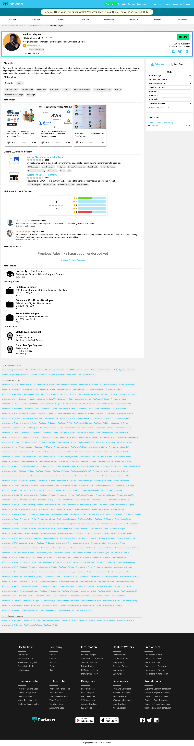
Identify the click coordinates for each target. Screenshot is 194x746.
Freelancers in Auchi (121, 481)
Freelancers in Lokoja (10, 485)
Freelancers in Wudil (82, 509)
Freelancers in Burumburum (108, 591)
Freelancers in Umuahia (104, 404)
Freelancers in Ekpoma (29, 485)
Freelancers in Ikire (9, 413)
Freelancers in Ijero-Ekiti (103, 418)
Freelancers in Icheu (26, 553)
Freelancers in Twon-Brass (91, 601)
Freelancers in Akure (65, 399)
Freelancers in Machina (28, 591)
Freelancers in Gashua (11, 433)
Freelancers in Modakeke (31, 433)
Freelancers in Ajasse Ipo (34, 577)
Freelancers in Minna (29, 404)
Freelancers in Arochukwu (12, 606)
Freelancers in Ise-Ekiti (11, 418)
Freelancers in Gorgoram (68, 581)
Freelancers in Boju (122, 572)
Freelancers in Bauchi (101, 399)
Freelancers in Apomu (119, 471)
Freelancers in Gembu (10, 524)
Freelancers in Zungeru (125, 505)
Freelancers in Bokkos (48, 581)
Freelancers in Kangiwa (70, 591)
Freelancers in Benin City (88, 385)
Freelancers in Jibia (10, 557)
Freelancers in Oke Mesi (48, 461)
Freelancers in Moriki (28, 500)
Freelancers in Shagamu (46, 413)
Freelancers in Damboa (132, 514)
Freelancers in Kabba (69, 485)
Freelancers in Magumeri (66, 524)
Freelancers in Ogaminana (67, 457)
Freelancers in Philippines (12, 625)
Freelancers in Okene (109, 394)
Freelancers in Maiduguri (12, 389)
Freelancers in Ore (64, 562)
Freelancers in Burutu (68, 538)
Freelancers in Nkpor (46, 442)
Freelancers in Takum (88, 505)
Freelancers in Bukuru (116, 543)
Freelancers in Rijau (10, 538)
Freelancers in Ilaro (86, 485)
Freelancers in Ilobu (67, 433)
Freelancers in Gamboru (46, 457)
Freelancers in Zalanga (48, 586)
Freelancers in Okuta (99, 500)
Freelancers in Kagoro (29, 466)
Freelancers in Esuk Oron (12, 438)
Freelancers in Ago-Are (46, 562)
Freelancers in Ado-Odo (30, 548)
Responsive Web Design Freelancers (62, 375)
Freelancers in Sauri (10, 567)
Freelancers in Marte (81, 543)
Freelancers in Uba (26, 596)
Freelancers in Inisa (122, 418)
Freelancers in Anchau (11, 548)
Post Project (111, 4)
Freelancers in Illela (48, 534)
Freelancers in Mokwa (46, 519)
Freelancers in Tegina (47, 509)
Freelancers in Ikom (88, 461)
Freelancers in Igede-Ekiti (45, 452)
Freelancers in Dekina (111, 601)
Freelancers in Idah (9, 481)
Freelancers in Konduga (28, 567)
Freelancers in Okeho (47, 572)
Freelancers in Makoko (11, 457)
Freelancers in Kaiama (59, 514)
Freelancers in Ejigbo (101, 423)
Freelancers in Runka (53, 577)
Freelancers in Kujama (29, 572)
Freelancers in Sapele (28, 423)
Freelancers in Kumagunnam (30, 538)
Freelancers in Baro (82, 500)
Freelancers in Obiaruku (84, 586)
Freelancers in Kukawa (106, 538)
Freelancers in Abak (10, 581)
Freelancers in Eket (52, 505)
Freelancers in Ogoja (114, 490)
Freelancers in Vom (66, 586)
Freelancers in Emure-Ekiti (119, 447)
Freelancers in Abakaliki (66, 428)
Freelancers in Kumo (47, 495)
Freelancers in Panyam (50, 606)
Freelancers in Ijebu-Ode (67, 413)
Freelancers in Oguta (114, 514)
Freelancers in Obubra (86, 572)
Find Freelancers (155, 4)
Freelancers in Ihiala (87, 457)
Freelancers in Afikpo (101, 471)
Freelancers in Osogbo (47, 423)
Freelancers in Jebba (10, 519)
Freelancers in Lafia (124, 428)
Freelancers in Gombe (48, 409)
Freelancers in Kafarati (80, 596)
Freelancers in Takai (32, 606)
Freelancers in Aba (47, 389)
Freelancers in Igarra (43, 553)
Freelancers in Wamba (64, 500)
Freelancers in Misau (10, 562)
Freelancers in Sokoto (31, 394)
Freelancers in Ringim (100, 553)
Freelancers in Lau (70, 577)
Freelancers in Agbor (47, 481)
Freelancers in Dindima (48, 567)
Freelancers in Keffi (121, 452)
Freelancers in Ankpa (61, 553)
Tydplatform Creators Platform (42, 175)
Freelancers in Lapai (50, 538)
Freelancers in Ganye (49, 548)
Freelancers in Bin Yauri (99, 596)
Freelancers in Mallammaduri (67, 601)
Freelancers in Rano (28, 529)
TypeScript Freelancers (86, 375)
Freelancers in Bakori (110, 577)
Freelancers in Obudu (28, 524)
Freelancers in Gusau (102, 409)
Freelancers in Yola (9, 447)
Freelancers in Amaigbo (105, 428)
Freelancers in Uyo (9, 399)
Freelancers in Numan (10, 466)
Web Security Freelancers (55, 370)
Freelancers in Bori (88, 591)
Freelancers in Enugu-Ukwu (120, 476)
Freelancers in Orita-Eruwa (29, 476)
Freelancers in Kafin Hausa (89, 577)
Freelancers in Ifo (27, 452)
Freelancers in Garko (28, 519)
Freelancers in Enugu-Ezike (111, 524)
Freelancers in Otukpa (96, 514)
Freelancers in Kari (130, 524)
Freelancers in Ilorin (80, 389)
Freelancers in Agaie (10, 591)
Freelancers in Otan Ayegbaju (92, 490)
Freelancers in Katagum (92, 606)
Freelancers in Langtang (103, 567)
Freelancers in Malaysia (106, 620)
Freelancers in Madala (104, 586)
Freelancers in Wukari (79, 447)
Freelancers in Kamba (70, 505)
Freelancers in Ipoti (104, 457)
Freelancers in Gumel (10, 490)
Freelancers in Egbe (117, 529)
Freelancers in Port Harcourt (66, 385)
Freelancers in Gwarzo (87, 538)
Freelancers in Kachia (125, 495)
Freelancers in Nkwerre (102, 481)
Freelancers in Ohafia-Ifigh (80, 471)
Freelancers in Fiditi (10, 476)
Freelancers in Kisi (64, 423)
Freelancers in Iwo (31, 409)
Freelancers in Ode (46, 466)
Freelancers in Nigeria (125, 620)
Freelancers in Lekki (83, 399)
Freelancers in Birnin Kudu (119, 500)
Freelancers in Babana (99, 529)
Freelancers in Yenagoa (28, 509)
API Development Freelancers (123, 370)
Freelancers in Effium (65, 452)
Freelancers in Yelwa (84, 567)
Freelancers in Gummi (71, 490)
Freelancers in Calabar (128, 394)
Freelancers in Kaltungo (124, 581)
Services (131, 4)
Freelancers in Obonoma (28, 481)
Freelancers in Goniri (128, 591)
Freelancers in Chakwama (105, 413)
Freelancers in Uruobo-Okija (84, 562)
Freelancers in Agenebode (12, 577)
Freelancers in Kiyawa (46, 529)
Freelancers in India (70, 620)
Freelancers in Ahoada (105, 572)
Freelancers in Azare (29, 442)
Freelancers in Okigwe (104, 433)
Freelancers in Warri (68, 394)
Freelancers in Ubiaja (77, 514)
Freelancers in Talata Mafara (50, 490)
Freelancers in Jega (43, 471)
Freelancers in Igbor (81, 529)
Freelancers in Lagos (10, 385)
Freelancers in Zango (87, 581)
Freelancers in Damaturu (105, 485)
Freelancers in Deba (64, 529)
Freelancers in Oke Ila (65, 495)
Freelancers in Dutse (65, 534)
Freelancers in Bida (67, 418)
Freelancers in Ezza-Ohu (66, 481)
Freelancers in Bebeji (129, 601)
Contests (122, 4)
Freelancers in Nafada (100, 509)
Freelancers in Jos (63, 389)
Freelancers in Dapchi (101, 557)
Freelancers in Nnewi (125, 413)
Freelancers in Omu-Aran (81, 553)
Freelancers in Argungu (125, 485)
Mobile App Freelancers (34, 370)
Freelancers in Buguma (29, 428)
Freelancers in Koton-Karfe (71, 606)
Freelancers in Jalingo (85, 433)
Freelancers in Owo (86, 404)
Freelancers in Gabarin (84, 610)
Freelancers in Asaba (60, 471)
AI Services (185, 4)
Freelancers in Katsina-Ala (12, 495)
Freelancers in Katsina (27, 399)
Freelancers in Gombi (47, 524)
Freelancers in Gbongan (82, 423)
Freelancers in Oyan (26, 471)
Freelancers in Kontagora (106, 442)
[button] (12, 20)
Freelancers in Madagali (66, 572)
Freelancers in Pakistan (32, 625)
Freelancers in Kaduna (108, 385)
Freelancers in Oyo (97, 389)
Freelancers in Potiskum (102, 452)
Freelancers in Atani (85, 409)
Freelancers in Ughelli (10, 461)
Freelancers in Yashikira (120, 553)
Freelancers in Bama (50, 433)
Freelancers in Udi (9, 553)
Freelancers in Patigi (46, 500)
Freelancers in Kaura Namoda (96, 476)
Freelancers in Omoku (61, 596)
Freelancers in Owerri (27, 413)
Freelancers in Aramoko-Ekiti (88, 466)
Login (175, 4)
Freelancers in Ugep (86, 413)
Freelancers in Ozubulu (131, 466)
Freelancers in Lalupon (122, 457)
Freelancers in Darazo (10, 529)
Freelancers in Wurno (10, 572)
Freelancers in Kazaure (123, 567)
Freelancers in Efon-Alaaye (50, 404)
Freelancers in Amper (10, 586)
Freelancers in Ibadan (45, 385)
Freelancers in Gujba (31, 601)
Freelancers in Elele (85, 519)
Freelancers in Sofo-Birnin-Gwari (14, 514)
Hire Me (183, 37)
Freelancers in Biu (25, 447)
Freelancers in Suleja (10, 423)
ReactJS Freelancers (74, 370)
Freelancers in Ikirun (48, 428)
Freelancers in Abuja (126, 385)
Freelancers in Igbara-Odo (111, 466)
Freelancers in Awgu (65, 509)
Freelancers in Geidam (29, 490)
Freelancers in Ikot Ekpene (12, 409)
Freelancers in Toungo (123, 586)
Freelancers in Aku (9, 471)
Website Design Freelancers (13, 370)
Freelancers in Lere (61, 447)
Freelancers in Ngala (119, 557)
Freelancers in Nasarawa (105, 495)
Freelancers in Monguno (103, 519)
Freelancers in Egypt (32, 620)
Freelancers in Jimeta (67, 409)
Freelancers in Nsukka (32, 438)
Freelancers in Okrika (86, 428)
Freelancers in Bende (28, 461)
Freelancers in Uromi (107, 438)
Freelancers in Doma (105, 548)
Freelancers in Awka (84, 418)
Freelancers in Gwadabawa (12, 534)
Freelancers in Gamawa (125, 562)
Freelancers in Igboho (10, 428)
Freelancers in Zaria (31, 389)
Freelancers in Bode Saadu (121, 534)
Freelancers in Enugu (113, 389)
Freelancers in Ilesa (69, 404)
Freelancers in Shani (63, 557)
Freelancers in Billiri (10, 543)
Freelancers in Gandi (28, 562)
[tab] (157, 64)
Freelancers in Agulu (105, 461)
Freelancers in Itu (31, 495)
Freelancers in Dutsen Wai (38, 514)
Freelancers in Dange (105, 581)
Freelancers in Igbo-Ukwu (65, 466)
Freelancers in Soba (64, 543)
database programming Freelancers (16, 375)
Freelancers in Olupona (43, 447)
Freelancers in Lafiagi (86, 442)
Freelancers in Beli (31, 534)
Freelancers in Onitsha (50, 394)
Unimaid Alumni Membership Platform (45, 157)
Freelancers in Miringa (29, 586)
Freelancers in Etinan (29, 610)
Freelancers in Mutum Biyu (49, 591)
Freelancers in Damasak (105, 562)
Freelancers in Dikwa (10, 500)
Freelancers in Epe (28, 457)
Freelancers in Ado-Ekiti (46, 399)
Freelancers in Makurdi (11, 404)
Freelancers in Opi (47, 601)
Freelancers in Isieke (10, 452)
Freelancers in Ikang (66, 567)
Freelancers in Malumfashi (73, 476)
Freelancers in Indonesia (51, 620)
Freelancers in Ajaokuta (86, 548)
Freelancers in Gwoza (67, 548)
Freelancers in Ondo (123, 404)
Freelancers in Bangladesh (12, 620)
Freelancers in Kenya (87, 620)
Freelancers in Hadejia (69, 438)
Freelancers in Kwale (122, 519)
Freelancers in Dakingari (28, 581)
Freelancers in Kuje (124, 442)
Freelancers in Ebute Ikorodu (88, 394)
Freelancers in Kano (28, 385)
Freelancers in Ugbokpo (82, 557)
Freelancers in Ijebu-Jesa (49, 485)
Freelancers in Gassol (45, 557)
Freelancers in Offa (122, 433)
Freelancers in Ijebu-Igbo (88, 438)
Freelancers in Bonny (101, 534)
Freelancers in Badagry (11, 505)
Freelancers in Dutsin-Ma (129, 577)
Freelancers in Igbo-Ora (98, 447)
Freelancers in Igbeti (106, 505)
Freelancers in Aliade (47, 610)
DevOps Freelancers (39, 375)
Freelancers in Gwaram (45, 543)
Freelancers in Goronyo (11, 610)
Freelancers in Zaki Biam (112, 606)
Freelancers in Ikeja (118, 399)
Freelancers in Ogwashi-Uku (32, 505)
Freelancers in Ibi (117, 509)
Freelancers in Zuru (10, 509)
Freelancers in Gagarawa (12, 601)
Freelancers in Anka (43, 596)
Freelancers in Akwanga (126, 538)
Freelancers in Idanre (83, 452)
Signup (167, 4)
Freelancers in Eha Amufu (51, 476)
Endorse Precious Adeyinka (72, 260)
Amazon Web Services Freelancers (97, 370)
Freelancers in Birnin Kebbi (128, 438)
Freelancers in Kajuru (27, 557)
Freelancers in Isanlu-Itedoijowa (127, 548)
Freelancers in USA (51, 625)
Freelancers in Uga (84, 481)
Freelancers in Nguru (50, 438)
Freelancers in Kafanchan (69, 461)
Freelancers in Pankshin (85, 495)
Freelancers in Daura (123, 461)
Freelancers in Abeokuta (11, 394)
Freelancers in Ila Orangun (31, 418)
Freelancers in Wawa (65, 610)
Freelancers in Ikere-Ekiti (66, 442)
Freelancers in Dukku (83, 534)
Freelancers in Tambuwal (66, 519)
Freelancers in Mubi (120, 409)
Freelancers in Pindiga (11, 442)
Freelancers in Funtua (119, 423)
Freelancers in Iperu (27, 543)
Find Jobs (141, 4)
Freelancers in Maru (118, 596)
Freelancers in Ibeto (99, 543)
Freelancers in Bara (10, 596)
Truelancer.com (104, 743)
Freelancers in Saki (51, 418)
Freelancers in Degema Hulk (88, 524)
